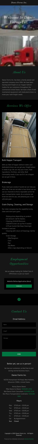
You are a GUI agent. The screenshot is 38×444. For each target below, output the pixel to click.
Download (19, 286)
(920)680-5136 (29, 391)
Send (19, 354)
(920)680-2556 (26, 389)
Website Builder (29, 439)
